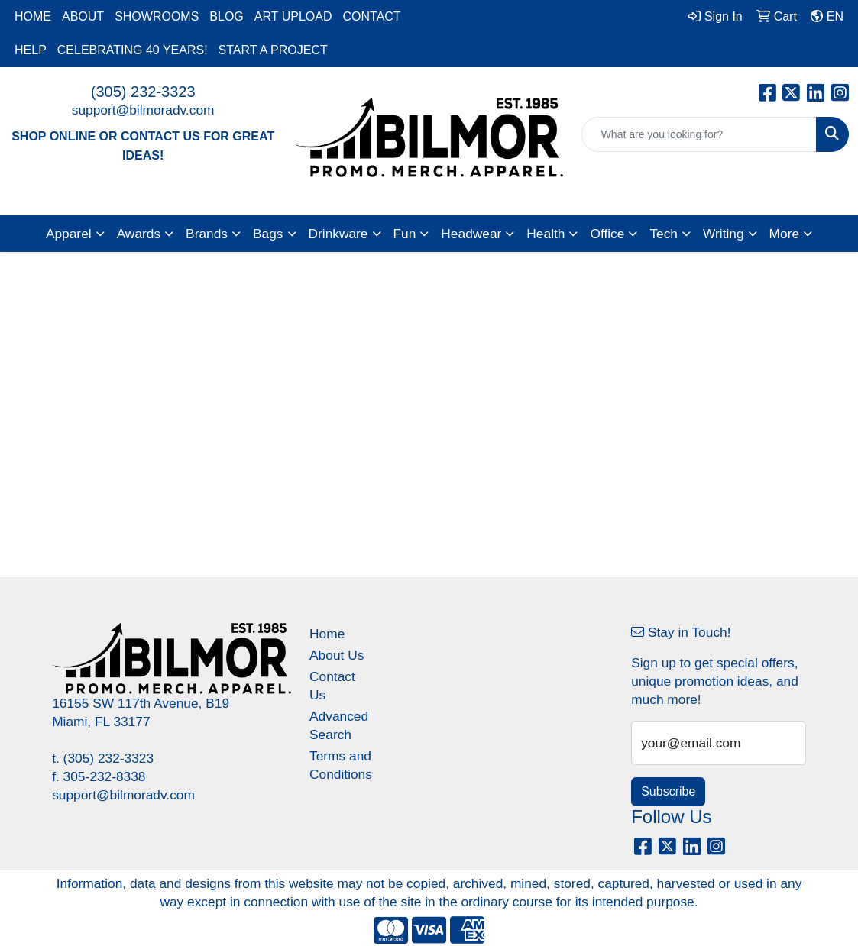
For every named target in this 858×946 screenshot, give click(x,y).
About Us (336, 655)
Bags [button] (268, 233)
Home (327, 633)
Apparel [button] (69, 233)
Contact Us (332, 685)
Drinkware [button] (338, 233)
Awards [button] (138, 233)
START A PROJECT (273, 50)
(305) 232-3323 (143, 91)
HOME (33, 16)
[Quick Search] (699, 134)
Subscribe (668, 791)
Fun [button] (404, 233)
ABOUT (83, 16)
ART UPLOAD (293, 16)
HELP (31, 50)
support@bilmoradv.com (143, 110)
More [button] (784, 233)
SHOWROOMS (157, 16)
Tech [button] (663, 233)
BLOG (226, 16)
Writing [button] (723, 233)
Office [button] (607, 233)
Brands (207, 233)
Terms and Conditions (340, 765)
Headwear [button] (471, 233)
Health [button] (545, 233)
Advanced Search (338, 725)
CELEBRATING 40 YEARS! (132, 50)
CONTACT (371, 16)
